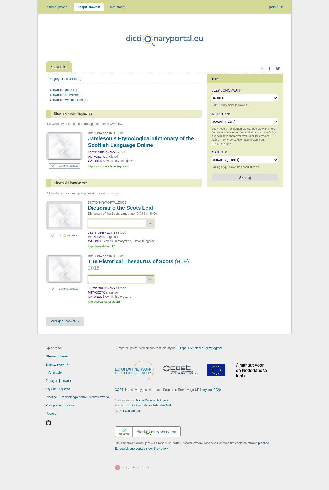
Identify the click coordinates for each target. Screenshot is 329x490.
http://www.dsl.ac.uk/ (101, 246)
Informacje (117, 7)
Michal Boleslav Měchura (152, 400)
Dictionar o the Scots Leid (120, 208)
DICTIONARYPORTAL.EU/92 (107, 202)
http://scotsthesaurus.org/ (104, 301)
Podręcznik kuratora (60, 405)
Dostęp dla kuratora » (136, 467)
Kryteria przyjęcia (58, 389)
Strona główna (57, 7)
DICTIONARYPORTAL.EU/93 (107, 133)
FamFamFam (132, 410)
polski (276, 7)
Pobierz (51, 413)
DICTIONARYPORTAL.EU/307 (108, 256)
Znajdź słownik (89, 7)
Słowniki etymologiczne (69, 100)
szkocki (71, 79)
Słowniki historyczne (66, 95)
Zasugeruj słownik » (65, 321)
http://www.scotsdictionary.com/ (108, 166)
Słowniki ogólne (63, 90)
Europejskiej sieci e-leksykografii (199, 348)
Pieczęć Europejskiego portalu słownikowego (77, 397)
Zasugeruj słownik (58, 381)
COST (119, 390)
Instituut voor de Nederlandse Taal (149, 405)
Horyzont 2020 (210, 390)
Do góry (54, 79)
